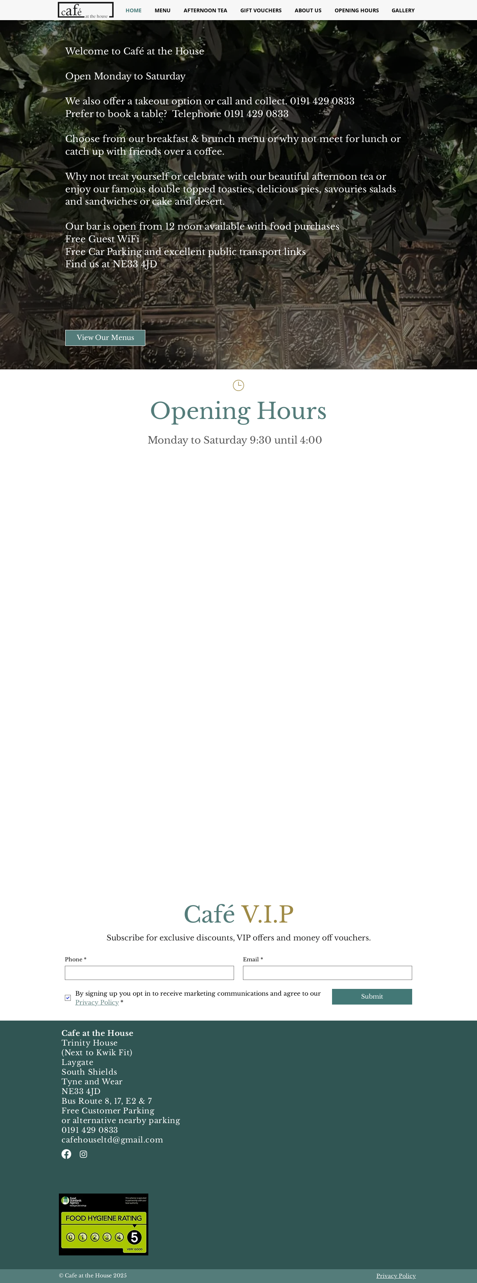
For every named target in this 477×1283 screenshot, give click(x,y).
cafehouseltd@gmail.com (112, 1139)
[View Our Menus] (105, 338)
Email (253, 959)
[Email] (325, 973)
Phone (75, 959)
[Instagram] (83, 1154)
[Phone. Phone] (147, 973)
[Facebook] (66, 1154)
